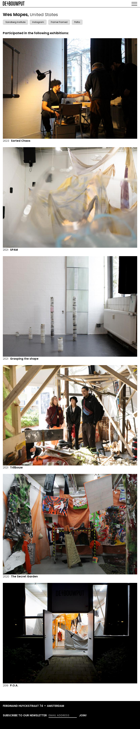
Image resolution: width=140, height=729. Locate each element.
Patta (77, 22)
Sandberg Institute (15, 22)
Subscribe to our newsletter (25, 715)
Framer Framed (59, 22)
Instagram (38, 22)
